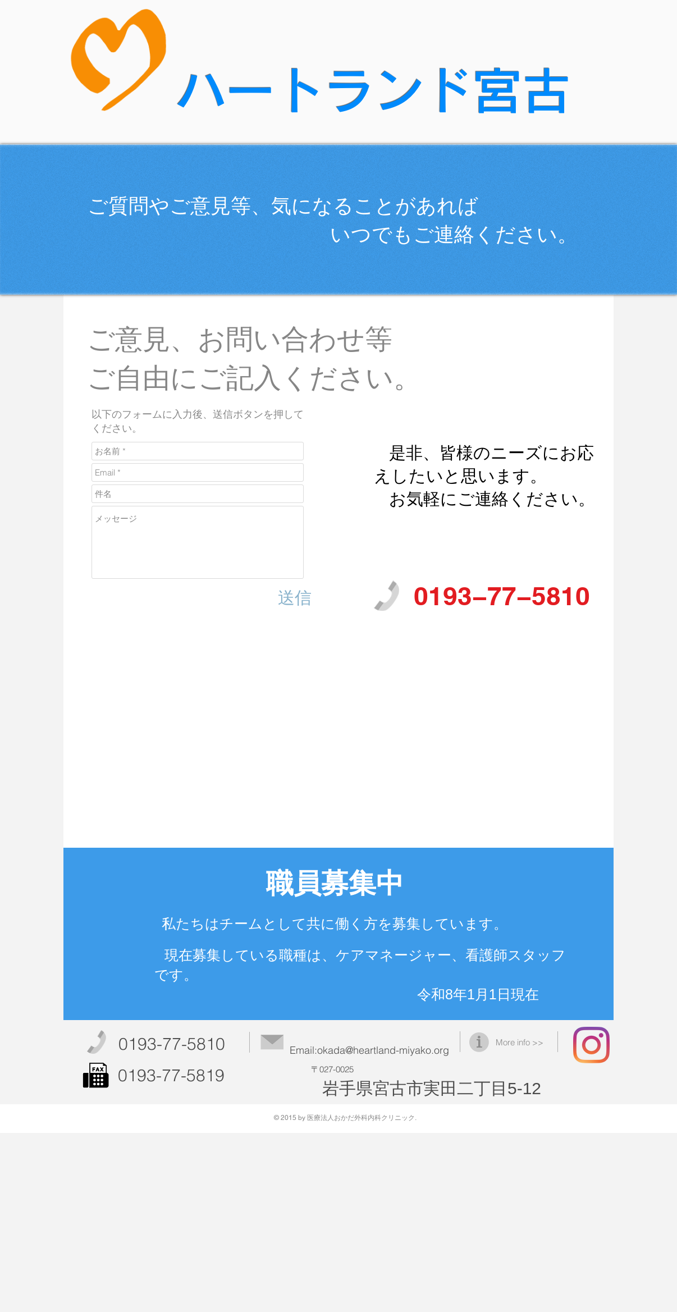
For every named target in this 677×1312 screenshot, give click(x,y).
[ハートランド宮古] (591, 1045)
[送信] (295, 597)
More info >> (519, 1042)
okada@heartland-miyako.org (383, 1050)
